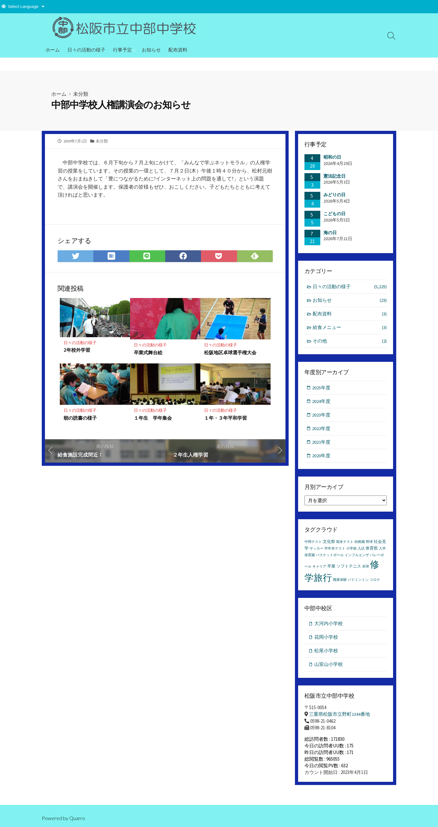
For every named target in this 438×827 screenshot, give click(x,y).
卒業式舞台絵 (148, 353)
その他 (350, 341)
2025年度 (321, 388)
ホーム (53, 49)
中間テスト (313, 544)
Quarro (77, 818)
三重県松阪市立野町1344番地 (339, 717)
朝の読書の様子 (80, 418)
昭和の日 (332, 157)
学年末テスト (334, 550)
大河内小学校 (328, 625)
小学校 (351, 550)
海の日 (330, 232)
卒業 (331, 568)
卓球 (365, 568)
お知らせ (151, 49)
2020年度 (321, 457)
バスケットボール (330, 557)
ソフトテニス (348, 568)
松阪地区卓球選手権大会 (230, 353)
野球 (369, 544)
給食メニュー (350, 327)
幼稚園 (359, 544)
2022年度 (321, 430)
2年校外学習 (77, 350)
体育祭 (372, 550)
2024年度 (321, 402)
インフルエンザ (357, 557)
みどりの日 (334, 195)
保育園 (309, 557)
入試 (361, 550)
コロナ (375, 581)
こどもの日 (334, 213)
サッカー (316, 550)
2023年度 (321, 416)
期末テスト (345, 544)
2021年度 (321, 443)
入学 (382, 550)
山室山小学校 (328, 667)
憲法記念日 (334, 176)
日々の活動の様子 (86, 49)
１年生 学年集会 (153, 418)
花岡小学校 (326, 639)
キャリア (319, 568)
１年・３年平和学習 (225, 418)
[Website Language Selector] (26, 6)
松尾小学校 (326, 653)
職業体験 (340, 581)
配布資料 (177, 49)
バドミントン (358, 581)
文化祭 (329, 543)
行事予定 (122, 49)
